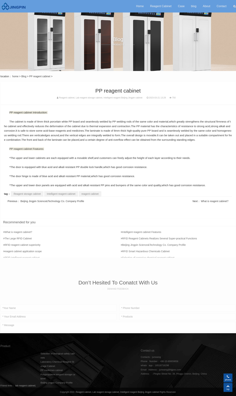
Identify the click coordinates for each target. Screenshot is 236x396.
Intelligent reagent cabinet (61, 200)
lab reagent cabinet (25, 385)
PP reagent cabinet (39, 76)
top (228, 387)
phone (228, 378)
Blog (23, 76)
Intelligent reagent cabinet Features (141, 257)
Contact (221, 6)
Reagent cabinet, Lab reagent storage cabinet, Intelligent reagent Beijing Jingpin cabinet (118, 392)
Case (181, 6)
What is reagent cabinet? (215, 208)
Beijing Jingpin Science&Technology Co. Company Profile (52, 208)
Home (140, 6)
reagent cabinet (90, 200)
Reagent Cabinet (161, 6)
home (15, 76)
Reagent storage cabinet (27, 200)
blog (193, 6)
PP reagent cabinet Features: (26, 155)
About (206, 6)
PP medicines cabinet (51, 384)
